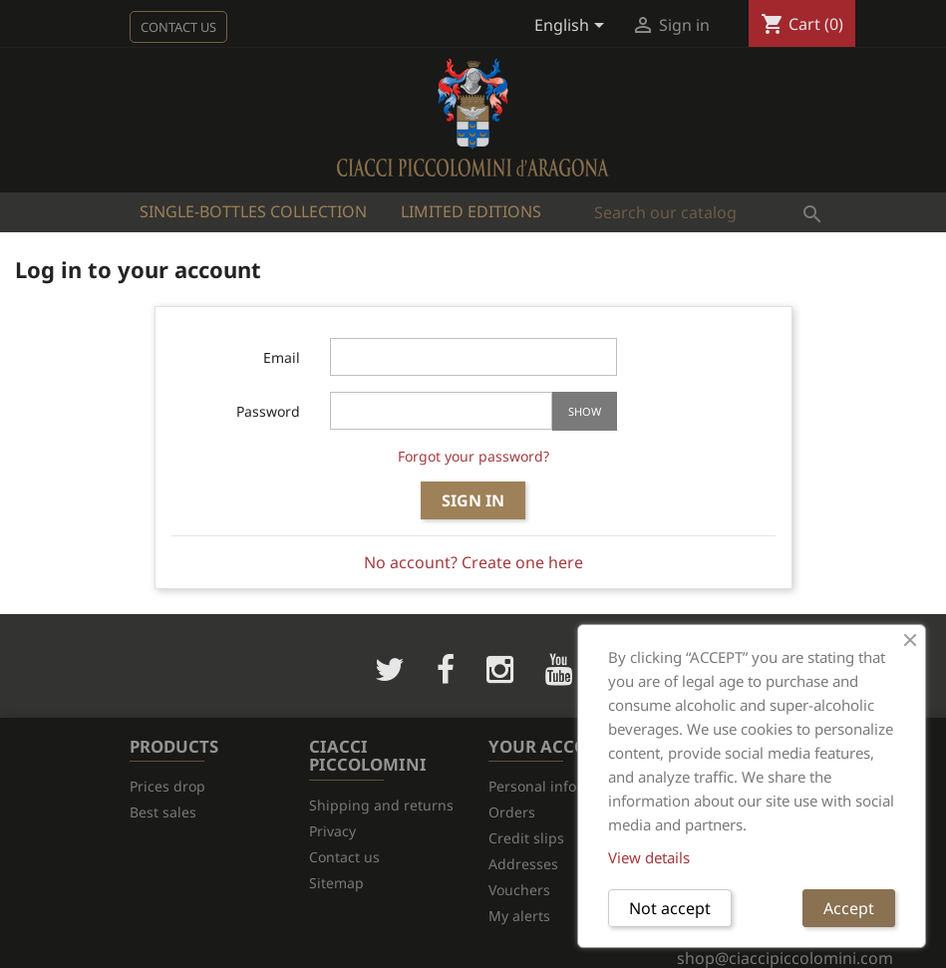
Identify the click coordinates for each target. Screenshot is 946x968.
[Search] (708, 212)
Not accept (670, 908)
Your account (556, 746)
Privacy (332, 830)
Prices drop (167, 786)
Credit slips (526, 837)
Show (584, 411)
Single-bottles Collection (253, 211)
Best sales (163, 812)
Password (268, 411)
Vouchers (519, 889)
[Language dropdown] (572, 27)
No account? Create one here (473, 562)
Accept (848, 908)
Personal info (532, 786)
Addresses (523, 863)
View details (649, 857)
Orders (511, 812)
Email (281, 357)
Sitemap (336, 882)
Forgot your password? (473, 456)
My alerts (519, 915)
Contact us (178, 27)
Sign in (473, 500)
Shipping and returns (381, 805)
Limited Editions (471, 211)
